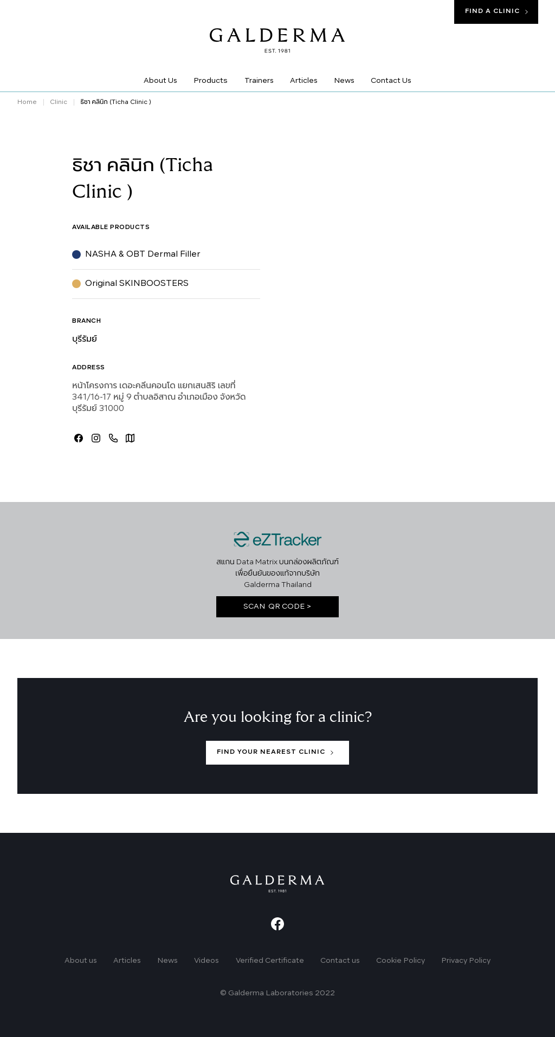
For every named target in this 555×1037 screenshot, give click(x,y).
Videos (206, 960)
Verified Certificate (270, 960)
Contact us (340, 960)
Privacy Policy (466, 960)
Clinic (58, 102)
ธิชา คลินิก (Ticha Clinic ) (115, 102)
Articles (127, 960)
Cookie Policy (400, 960)
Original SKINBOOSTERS (137, 283)
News (167, 960)
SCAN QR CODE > (277, 606)
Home (27, 102)
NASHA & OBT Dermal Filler (143, 254)
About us (80, 960)
